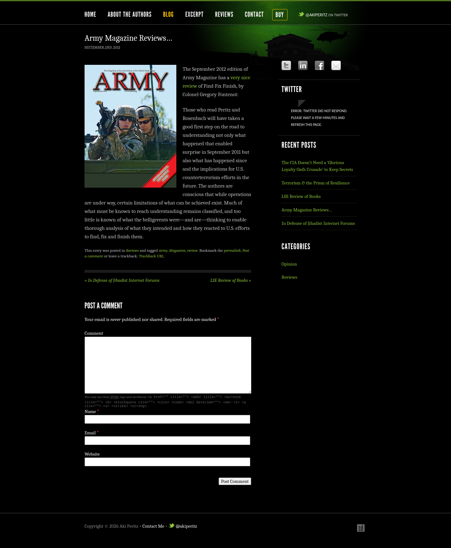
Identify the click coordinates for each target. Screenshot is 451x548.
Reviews (132, 250)
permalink (232, 250)
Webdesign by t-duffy (360, 530)
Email (90, 434)
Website (92, 456)
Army (163, 250)
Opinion (289, 264)
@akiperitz (323, 15)
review (192, 250)
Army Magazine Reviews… (307, 210)
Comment (94, 333)
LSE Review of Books (230, 280)
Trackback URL (151, 256)
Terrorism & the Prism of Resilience (316, 183)
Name (90, 413)
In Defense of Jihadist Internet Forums (122, 280)
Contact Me (153, 528)
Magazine (177, 250)
